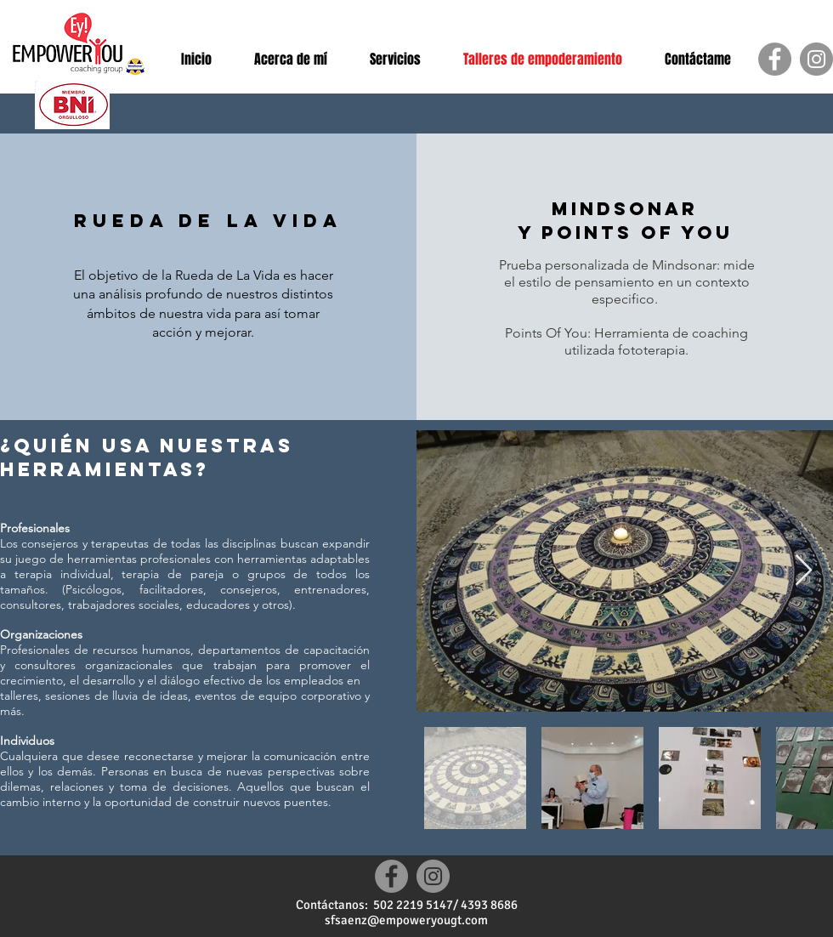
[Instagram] (816, 59)
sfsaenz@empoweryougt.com (406, 920)
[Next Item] (803, 571)
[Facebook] (774, 59)
